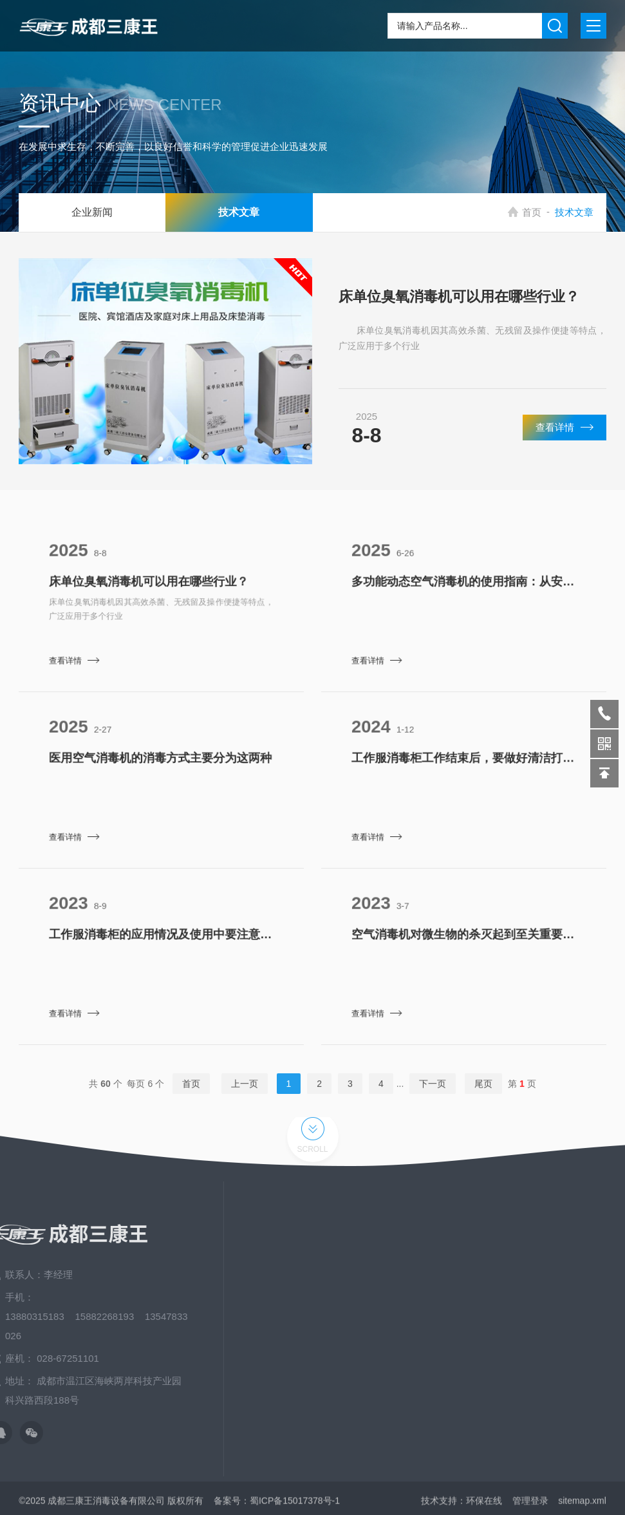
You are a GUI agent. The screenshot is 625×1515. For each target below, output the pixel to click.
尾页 (483, 1093)
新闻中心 (526, 1274)
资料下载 (526, 1320)
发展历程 (526, 1367)
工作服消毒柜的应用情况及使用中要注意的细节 (161, 943)
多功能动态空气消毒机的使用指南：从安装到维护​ (463, 591)
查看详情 (564, 440)
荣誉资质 (526, 1344)
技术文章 (219, 212)
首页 (539, 212)
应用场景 (526, 1297)
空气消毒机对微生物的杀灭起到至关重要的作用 (463, 943)
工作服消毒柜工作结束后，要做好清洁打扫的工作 (463, 767)
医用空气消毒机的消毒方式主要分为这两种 (160, 767)
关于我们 (526, 1251)
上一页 (244, 1093)
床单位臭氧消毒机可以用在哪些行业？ (459, 310)
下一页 (432, 1093)
